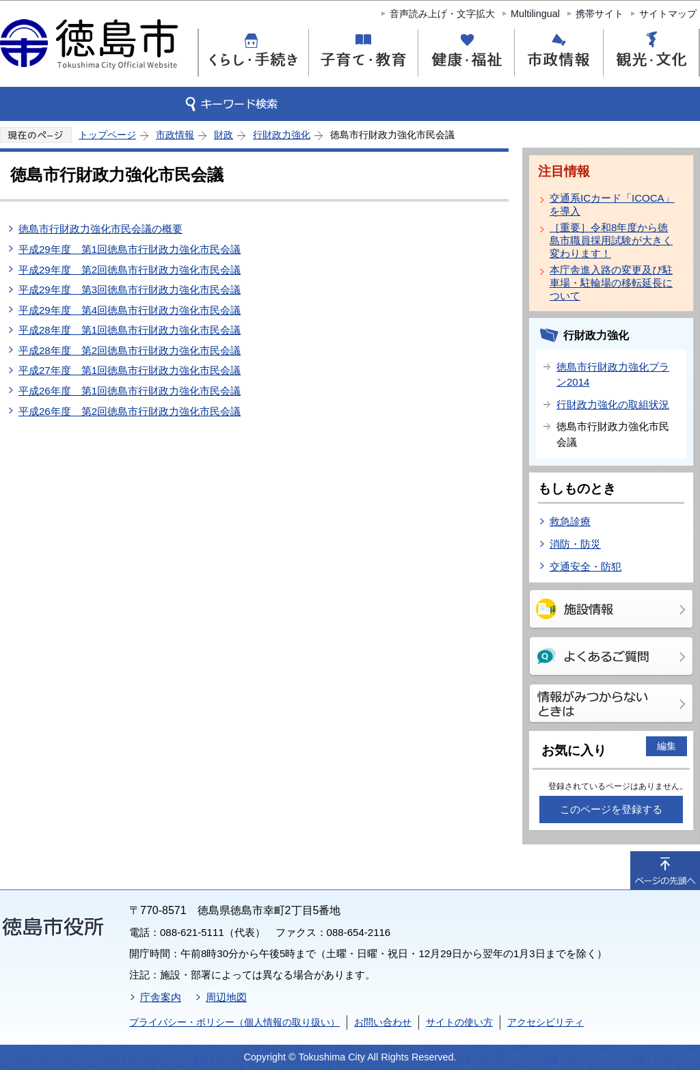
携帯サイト (599, 13)
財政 (223, 134)
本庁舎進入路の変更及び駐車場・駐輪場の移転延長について (611, 283)
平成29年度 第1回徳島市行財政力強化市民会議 (129, 249)
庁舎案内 (160, 997)
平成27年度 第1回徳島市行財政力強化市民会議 (129, 370)
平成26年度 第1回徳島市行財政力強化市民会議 (129, 391)
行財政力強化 (281, 134)
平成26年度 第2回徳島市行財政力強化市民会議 (129, 411)
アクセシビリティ (545, 1022)
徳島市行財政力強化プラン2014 (612, 374)
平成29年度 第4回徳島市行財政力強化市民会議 (129, 310)
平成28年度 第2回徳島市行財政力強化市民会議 (129, 350)
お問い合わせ (383, 1022)
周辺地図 (226, 997)
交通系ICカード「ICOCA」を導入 (612, 204)
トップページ (107, 134)
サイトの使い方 (459, 1022)
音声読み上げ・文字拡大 (442, 13)
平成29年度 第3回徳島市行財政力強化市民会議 (129, 289)
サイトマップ (668, 13)
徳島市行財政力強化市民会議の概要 (100, 229)
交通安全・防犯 (585, 566)
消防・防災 (575, 544)
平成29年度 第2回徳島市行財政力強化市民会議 (129, 270)
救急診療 (570, 521)
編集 (666, 745)
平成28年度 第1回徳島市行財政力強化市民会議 (129, 330)
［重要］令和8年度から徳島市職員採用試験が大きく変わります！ (611, 240)
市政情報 (175, 134)
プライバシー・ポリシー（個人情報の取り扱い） (234, 1022)
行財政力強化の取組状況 (612, 404)
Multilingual (535, 13)
